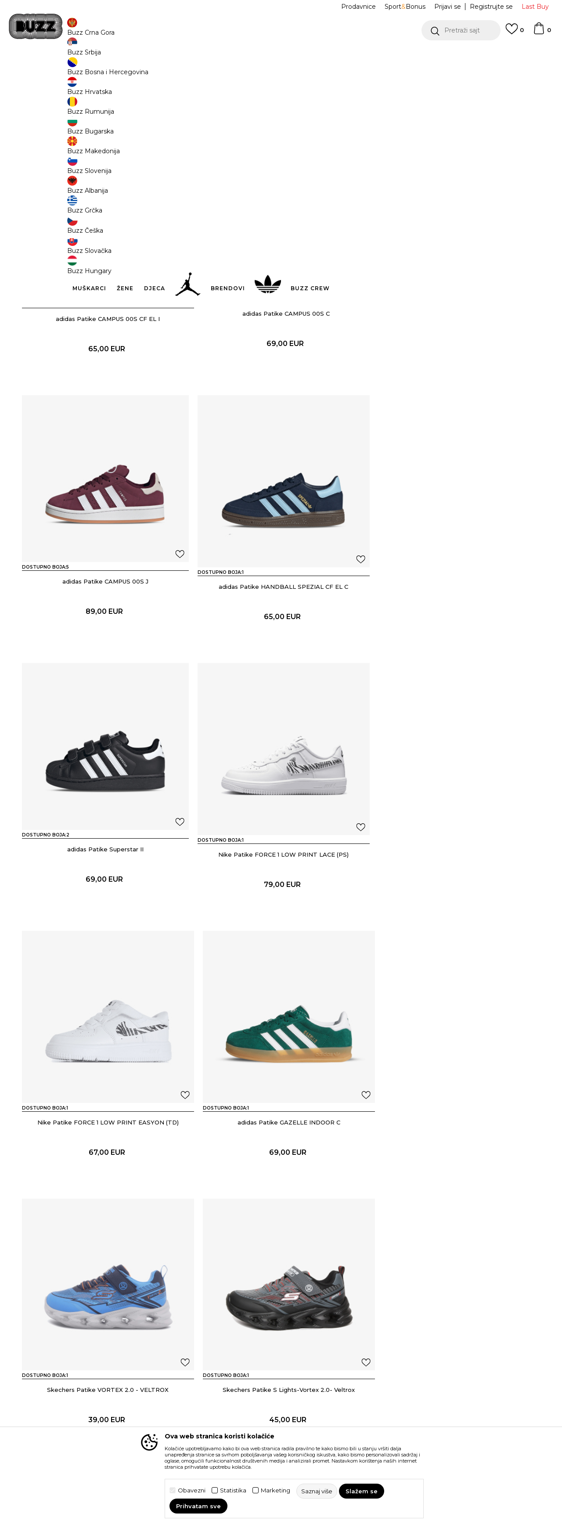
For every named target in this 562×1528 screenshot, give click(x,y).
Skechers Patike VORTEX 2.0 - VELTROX (457, 903)
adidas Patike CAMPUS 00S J (457, 378)
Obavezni (191, 1490)
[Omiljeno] (514, 33)
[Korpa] (542, 32)
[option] (281, 56)
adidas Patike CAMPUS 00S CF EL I (106, 378)
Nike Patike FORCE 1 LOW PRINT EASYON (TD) (105, 903)
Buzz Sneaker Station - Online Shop (67, 70)
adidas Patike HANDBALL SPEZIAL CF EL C (105, 641)
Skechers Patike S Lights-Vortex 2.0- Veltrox (106, 1166)
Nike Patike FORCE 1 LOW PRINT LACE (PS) (457, 641)
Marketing (275, 1490)
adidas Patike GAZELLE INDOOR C (281, 903)
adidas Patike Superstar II (281, 641)
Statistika (233, 1490)
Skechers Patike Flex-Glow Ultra (456, 1166)
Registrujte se (491, 7)
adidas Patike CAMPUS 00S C (281, 378)
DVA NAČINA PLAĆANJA (227, 56)
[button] (461, 30)
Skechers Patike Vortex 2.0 (281, 1166)
